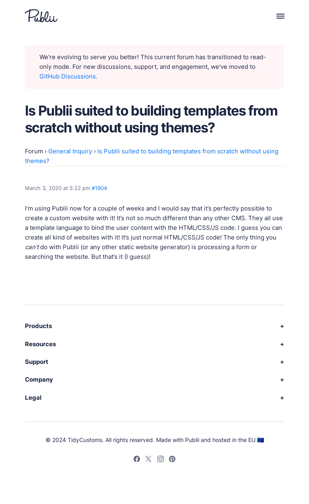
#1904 (99, 188)
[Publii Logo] (41, 16)
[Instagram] (160, 460)
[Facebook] (137, 460)
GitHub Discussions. (68, 76)
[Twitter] (148, 460)
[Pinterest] (172, 460)
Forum (34, 151)
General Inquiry (70, 151)
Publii (192, 439)
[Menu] (275, 15)
